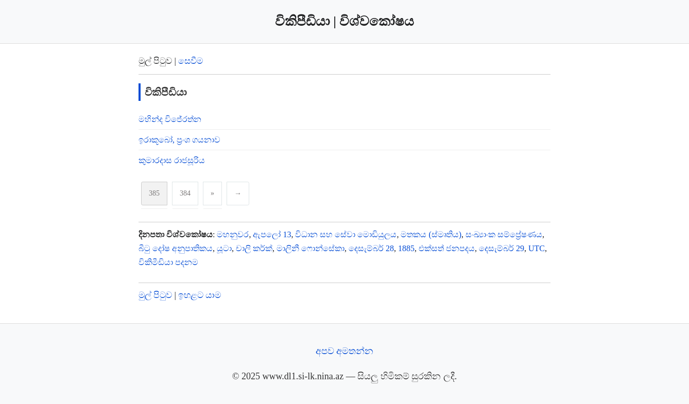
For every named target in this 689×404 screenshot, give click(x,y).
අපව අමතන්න (345, 351)
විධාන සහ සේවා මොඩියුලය (346, 234)
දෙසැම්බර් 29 (501, 248)
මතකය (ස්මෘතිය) (431, 234)
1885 (406, 248)
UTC (536, 248)
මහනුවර (233, 234)
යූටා (224, 248)
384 (185, 193)
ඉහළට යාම (199, 295)
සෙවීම (190, 61)
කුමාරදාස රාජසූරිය (172, 160)
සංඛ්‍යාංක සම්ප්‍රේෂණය (504, 234)
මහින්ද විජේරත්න (170, 119)
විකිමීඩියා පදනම (168, 262)
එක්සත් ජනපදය (447, 248)
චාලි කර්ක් (254, 248)
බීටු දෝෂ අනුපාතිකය (176, 248)
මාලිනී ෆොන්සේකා (310, 248)
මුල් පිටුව (155, 295)
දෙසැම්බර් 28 (371, 248)
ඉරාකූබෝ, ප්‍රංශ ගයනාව (179, 139)
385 (154, 193)
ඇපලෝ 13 (272, 234)
